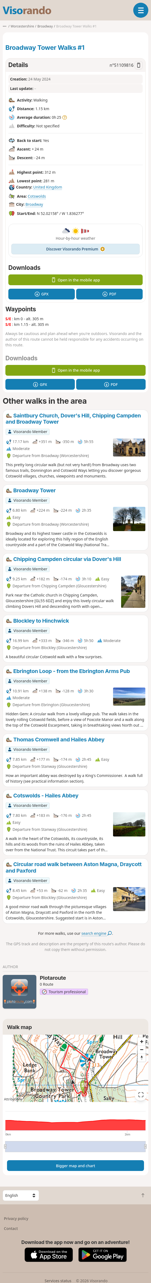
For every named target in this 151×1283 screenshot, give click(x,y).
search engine (97, 933)
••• (4, 26)
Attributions (13, 1099)
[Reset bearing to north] (142, 1058)
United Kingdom (47, 187)
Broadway (34, 204)
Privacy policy (16, 1218)
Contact (11, 1228)
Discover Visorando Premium (75, 249)
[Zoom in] (142, 1041)
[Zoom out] (142, 1049)
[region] (75, 1068)
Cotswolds (37, 196)
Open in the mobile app (75, 280)
